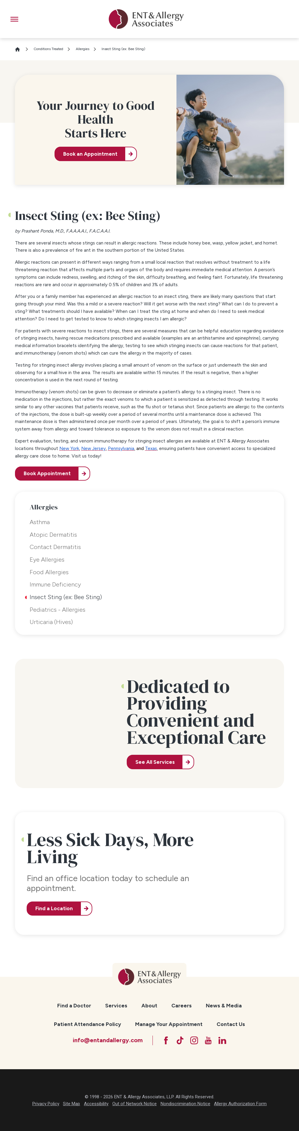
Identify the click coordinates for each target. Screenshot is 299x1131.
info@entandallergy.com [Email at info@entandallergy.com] (108, 1040)
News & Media (224, 1005)
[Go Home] (20, 49)
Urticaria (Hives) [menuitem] (51, 622)
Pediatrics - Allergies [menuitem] (57, 609)
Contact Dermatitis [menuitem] (55, 546)
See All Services (155, 762)
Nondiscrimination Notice (185, 1103)
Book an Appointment (90, 154)
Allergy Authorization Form (240, 1103)
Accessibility (96, 1103)
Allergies (82, 49)
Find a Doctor (74, 1005)
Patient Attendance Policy (87, 1024)
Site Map (71, 1103)
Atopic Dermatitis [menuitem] (53, 534)
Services (116, 1005)
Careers (181, 1005)
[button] (14, 19)
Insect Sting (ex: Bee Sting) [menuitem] (66, 597)
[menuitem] (74, 1005)
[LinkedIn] (222, 1040)
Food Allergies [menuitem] (49, 572)
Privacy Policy (45, 1103)
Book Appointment (47, 473)
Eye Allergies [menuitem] (47, 559)
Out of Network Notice (134, 1103)
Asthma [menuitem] (40, 522)
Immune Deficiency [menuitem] (55, 584)
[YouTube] (208, 1040)
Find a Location (54, 908)
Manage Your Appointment (169, 1024)
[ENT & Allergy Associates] (146, 19)
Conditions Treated (48, 49)
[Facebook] (166, 1040)
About (149, 1005)
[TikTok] (180, 1040)
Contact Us (231, 1024)
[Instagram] (194, 1040)
